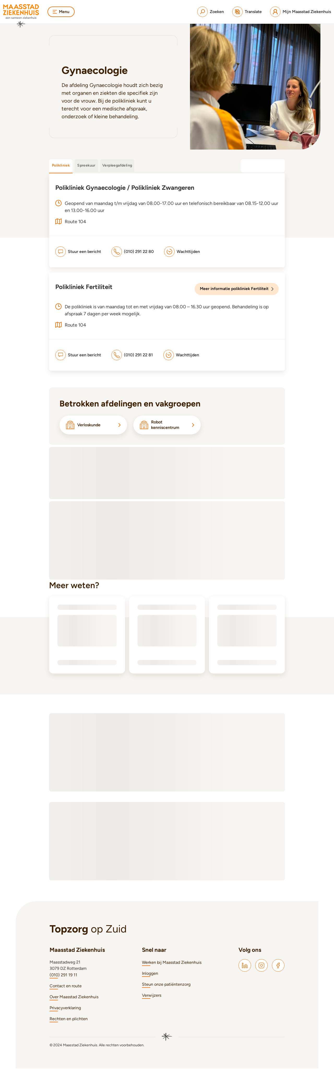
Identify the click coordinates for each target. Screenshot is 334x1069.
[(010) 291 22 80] (132, 251)
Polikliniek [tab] (61, 165)
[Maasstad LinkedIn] (244, 966)
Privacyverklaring (65, 1008)
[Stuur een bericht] (78, 251)
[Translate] (247, 12)
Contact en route (66, 986)
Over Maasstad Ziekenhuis (74, 997)
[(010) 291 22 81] (132, 355)
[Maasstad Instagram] (261, 966)
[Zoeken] (210, 12)
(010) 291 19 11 (63, 975)
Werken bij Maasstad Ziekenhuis (171, 963)
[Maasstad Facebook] (278, 966)
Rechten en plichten (69, 1019)
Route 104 (75, 325)
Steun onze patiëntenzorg (166, 985)
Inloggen (150, 974)
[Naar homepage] (21, 16)
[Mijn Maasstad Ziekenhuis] (300, 12)
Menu (61, 11)
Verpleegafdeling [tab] (117, 165)
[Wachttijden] (182, 251)
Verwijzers (151, 996)
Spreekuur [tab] (86, 165)
